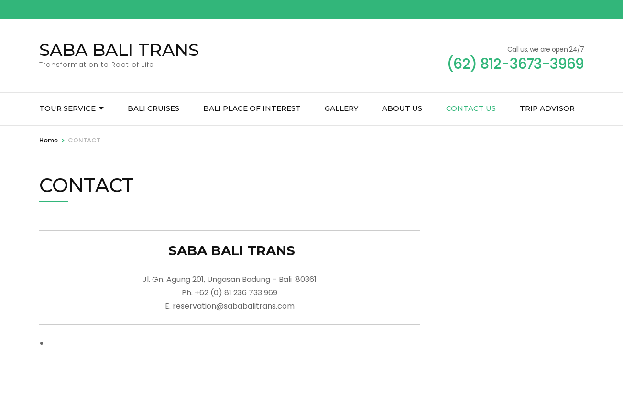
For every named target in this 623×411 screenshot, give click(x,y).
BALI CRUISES (153, 108)
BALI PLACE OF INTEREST (252, 108)
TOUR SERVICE (67, 108)
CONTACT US (471, 108)
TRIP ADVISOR (547, 108)
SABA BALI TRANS (119, 49)
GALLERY (341, 108)
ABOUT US (402, 108)
